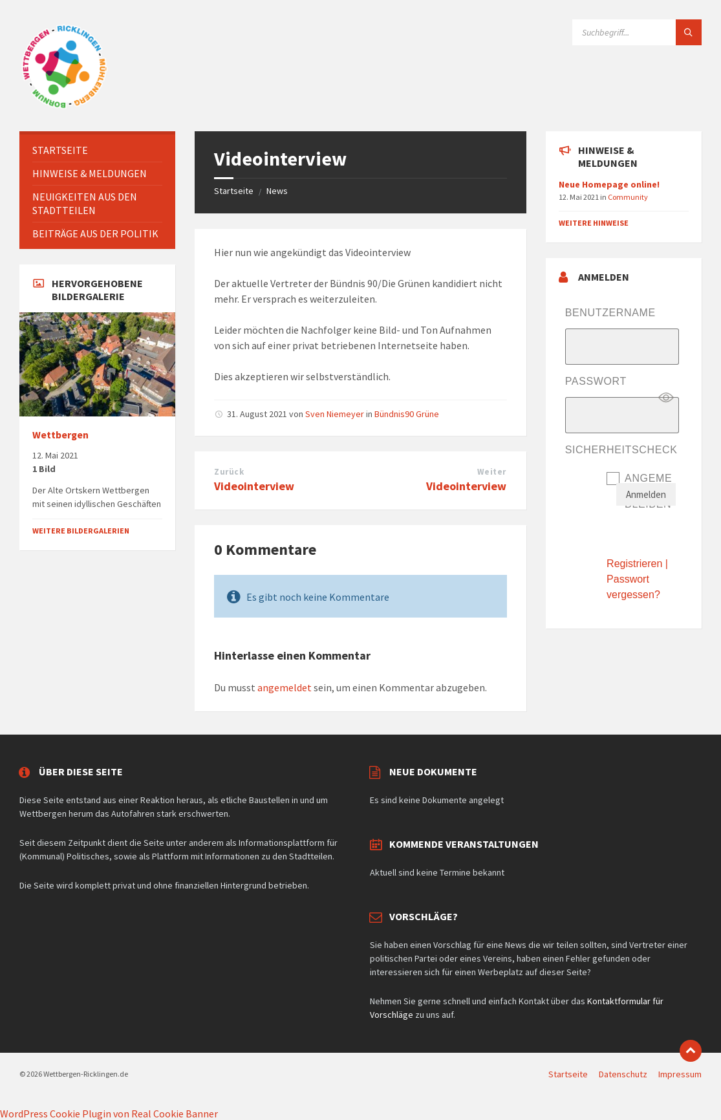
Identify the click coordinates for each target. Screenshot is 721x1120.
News (277, 191)
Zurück (229, 471)
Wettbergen (60, 435)
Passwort (596, 381)
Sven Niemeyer (334, 414)
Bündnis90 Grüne (406, 414)
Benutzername (610, 312)
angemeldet (284, 687)
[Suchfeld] (637, 32)
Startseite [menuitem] (568, 1074)
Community (628, 197)
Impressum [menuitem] (680, 1074)
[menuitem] (97, 150)
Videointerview (254, 486)
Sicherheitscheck (621, 449)
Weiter (491, 471)
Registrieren (634, 563)
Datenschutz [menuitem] (623, 1074)
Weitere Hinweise (594, 223)
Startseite (233, 191)
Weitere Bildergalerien (80, 530)
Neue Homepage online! (609, 184)
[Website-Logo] (64, 106)
